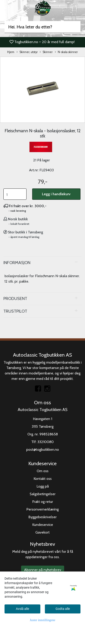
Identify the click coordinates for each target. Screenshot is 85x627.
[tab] (42, 263)
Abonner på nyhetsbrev (42, 570)
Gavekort (42, 532)
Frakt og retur (42, 501)
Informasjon (16, 262)
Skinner (46, 52)
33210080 (45, 442)
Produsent (15, 298)
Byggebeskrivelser (42, 517)
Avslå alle (22, 609)
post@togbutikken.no (42, 449)
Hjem (10, 52)
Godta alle (63, 609)
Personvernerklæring (42, 509)
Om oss (43, 471)
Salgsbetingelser (43, 494)
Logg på (42, 486)
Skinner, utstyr (27, 52)
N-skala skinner (66, 52)
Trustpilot (15, 311)
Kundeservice (42, 524)
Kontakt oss (43, 478)
